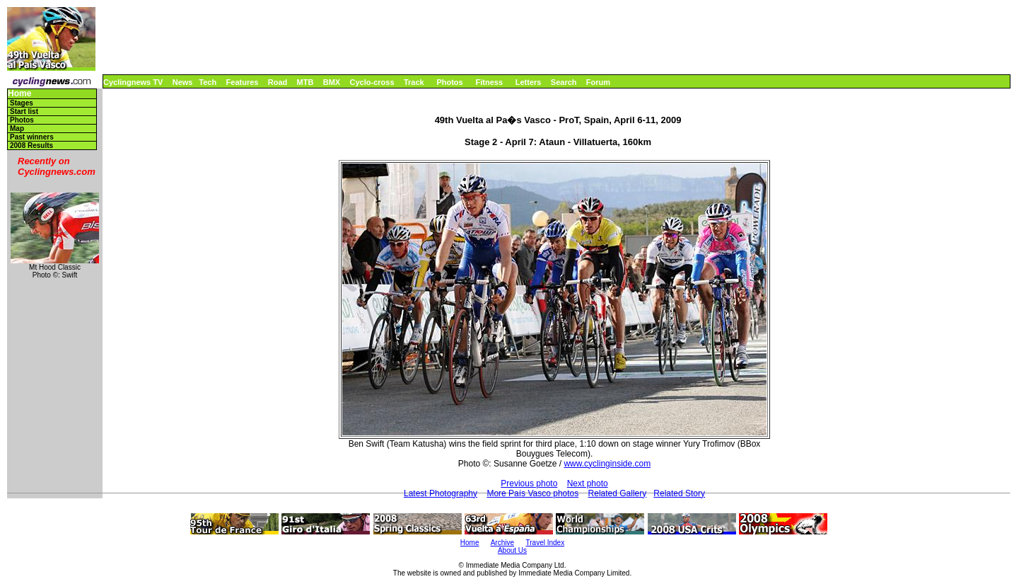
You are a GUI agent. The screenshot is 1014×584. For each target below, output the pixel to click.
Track (414, 82)
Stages (21, 103)
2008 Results (31, 145)
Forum (598, 82)
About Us (512, 550)
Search (564, 82)
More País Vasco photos (532, 493)
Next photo (587, 483)
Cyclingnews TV (133, 82)
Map (17, 128)
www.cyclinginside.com (607, 464)
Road (278, 82)
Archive (502, 542)
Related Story (679, 493)
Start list (24, 111)
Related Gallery (617, 493)
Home (19, 93)
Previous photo (529, 483)
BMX (331, 82)
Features (242, 82)
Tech (207, 82)
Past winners (32, 137)
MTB (305, 82)
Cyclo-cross (372, 82)
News (183, 82)
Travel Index (545, 542)
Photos (449, 82)
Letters (528, 82)
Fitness (489, 82)
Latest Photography (440, 493)
